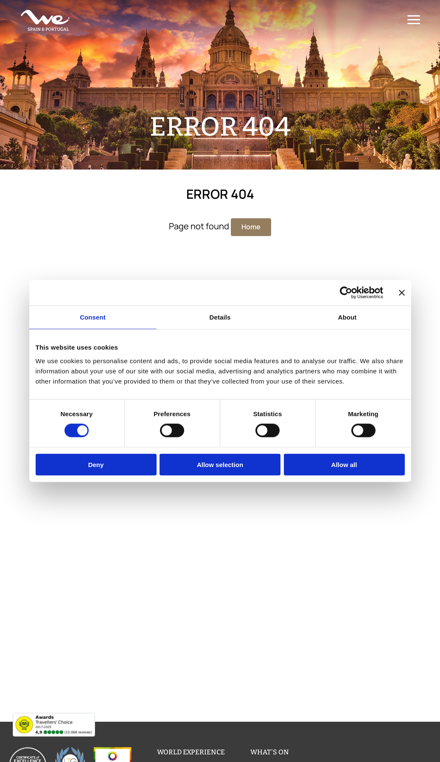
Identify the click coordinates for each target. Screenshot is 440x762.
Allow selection (220, 464)
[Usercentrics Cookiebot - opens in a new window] (346, 292)
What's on (269, 752)
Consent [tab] (93, 317)
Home (251, 226)
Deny (96, 464)
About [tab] (347, 317)
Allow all (344, 464)
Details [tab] (220, 317)
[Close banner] (402, 293)
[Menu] (412, 20)
